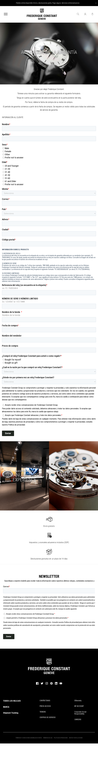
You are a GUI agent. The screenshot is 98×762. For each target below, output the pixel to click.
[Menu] (5, 14)
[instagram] (46, 684)
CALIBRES (73, 477)
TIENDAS (43, 712)
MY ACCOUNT (79, 706)
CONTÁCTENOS (45, 701)
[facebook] (37, 684)
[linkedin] (56, 684)
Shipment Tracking (10, 713)
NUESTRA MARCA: (24, 471)
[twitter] (42, 684)
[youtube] (61, 684)
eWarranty (77, 701)
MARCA (6, 707)
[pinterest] (51, 684)
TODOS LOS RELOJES (12, 701)
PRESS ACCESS (45, 706)
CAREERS (77, 719)
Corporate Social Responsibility (80, 713)
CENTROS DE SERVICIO (48, 717)
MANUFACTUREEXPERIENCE (24, 477)
